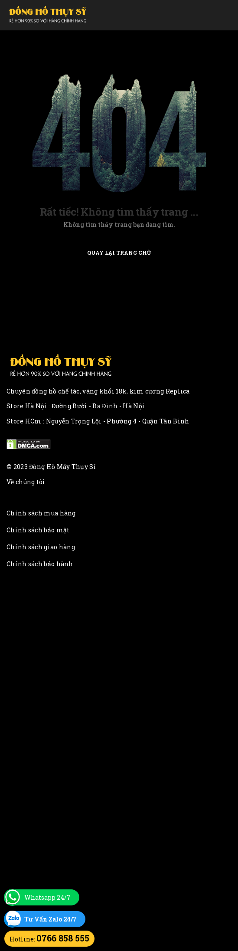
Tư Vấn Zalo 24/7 (50, 919)
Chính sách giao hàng (41, 547)
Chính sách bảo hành (40, 564)
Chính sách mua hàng (41, 513)
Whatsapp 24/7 (47, 897)
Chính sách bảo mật (38, 530)
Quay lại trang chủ (119, 252)
